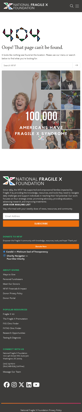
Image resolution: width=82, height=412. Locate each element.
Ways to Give (9, 274)
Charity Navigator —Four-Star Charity (17, 257)
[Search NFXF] (38, 65)
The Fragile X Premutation (15, 318)
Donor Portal (9, 298)
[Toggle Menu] (77, 6)
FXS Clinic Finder (11, 323)
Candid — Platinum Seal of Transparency (27, 251)
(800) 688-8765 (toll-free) (13, 366)
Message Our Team (12, 371)
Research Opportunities (14, 332)
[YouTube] (36, 385)
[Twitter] (21, 385)
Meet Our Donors (11, 283)
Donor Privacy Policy (12, 293)
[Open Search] (72, 6)
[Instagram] (14, 385)
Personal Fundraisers (13, 279)
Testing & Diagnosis (12, 337)
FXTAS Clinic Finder (12, 328)
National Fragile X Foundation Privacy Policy (41, 410)
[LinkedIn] (29, 385)
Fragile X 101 (8, 314)
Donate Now (41, 246)
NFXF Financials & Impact (15, 288)
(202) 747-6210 (9, 363)
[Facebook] (6, 385)
